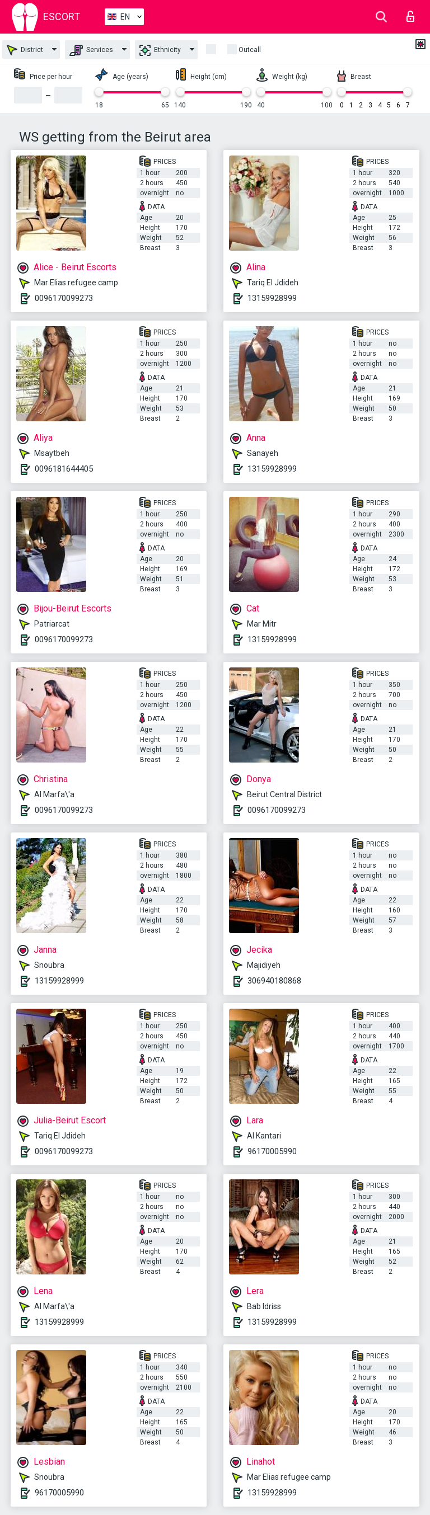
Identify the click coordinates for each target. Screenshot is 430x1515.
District (25, 50)
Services (91, 50)
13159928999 (272, 298)
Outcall (250, 50)
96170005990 (272, 1151)
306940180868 (274, 981)
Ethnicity (160, 50)
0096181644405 (64, 469)
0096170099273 (64, 298)
